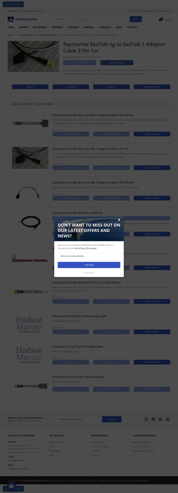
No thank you (89, 272)
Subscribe (89, 265)
